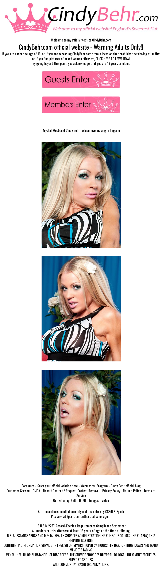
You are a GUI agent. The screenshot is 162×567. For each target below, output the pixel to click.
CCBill (109, 511)
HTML (82, 500)
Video (105, 500)
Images (94, 500)
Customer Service (18, 490)
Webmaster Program (94, 485)
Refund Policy (132, 490)
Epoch (120, 511)
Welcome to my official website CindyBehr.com (81, 40)
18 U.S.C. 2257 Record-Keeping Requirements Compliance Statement (81, 525)
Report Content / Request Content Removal (71, 490)
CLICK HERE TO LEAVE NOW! (113, 58)
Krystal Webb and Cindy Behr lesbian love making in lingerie (81, 130)
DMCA (36, 490)
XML (73, 500)
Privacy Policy (111, 490)
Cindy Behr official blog (125, 485)
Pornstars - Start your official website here (50, 485)
